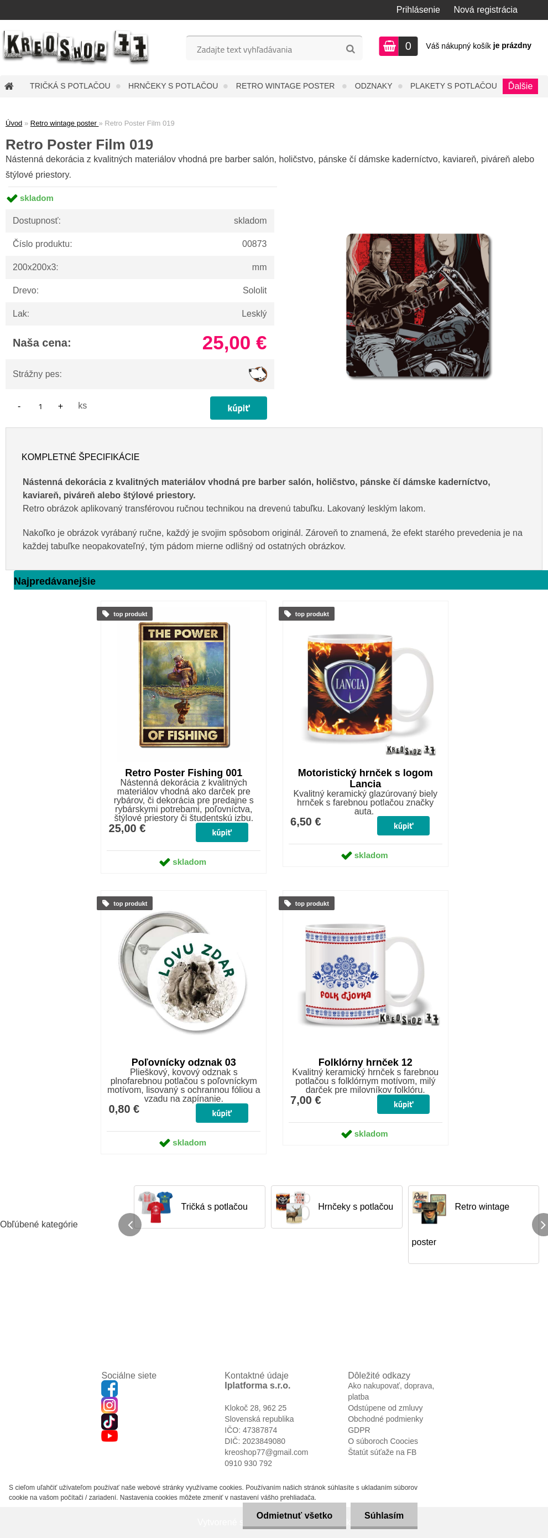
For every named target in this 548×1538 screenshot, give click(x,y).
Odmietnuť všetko (294, 1515)
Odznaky (374, 85)
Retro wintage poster (286, 85)
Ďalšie (520, 86)
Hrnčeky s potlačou (173, 85)
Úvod (14, 123)
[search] (350, 49)
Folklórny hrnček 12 (366, 1062)
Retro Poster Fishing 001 (183, 772)
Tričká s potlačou (70, 85)
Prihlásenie (418, 9)
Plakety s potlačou (453, 85)
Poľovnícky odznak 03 (184, 1062)
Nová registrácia (485, 9)
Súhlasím (384, 1515)
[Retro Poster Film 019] (417, 187)
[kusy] (40, 406)
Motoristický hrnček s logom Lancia (365, 778)
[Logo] (76, 47)
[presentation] (130, 1224)
